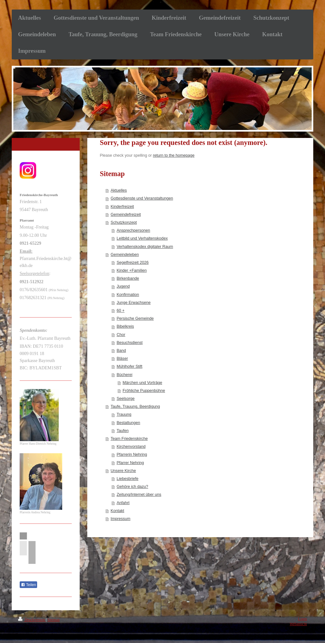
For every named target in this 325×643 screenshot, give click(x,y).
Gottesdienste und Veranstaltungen (142, 198)
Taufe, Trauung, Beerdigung (135, 406)
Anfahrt (122, 503)
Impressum (120, 518)
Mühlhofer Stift (129, 366)
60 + (120, 310)
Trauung (123, 414)
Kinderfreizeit (122, 206)
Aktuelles (119, 190)
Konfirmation (127, 294)
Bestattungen (128, 423)
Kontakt (117, 511)
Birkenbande (127, 278)
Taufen (122, 430)
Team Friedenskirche (129, 438)
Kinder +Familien (131, 270)
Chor (120, 334)
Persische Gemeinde (135, 318)
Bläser (122, 358)
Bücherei (124, 375)
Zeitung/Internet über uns (138, 494)
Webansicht (298, 624)
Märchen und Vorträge (142, 382)
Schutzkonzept (124, 222)
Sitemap (54, 620)
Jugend (122, 286)
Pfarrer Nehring (130, 463)
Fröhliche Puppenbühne (144, 390)
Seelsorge (125, 398)
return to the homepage (174, 155)
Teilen (28, 585)
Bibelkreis (125, 326)
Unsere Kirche (123, 471)
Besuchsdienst (129, 342)
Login (302, 619)
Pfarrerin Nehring (131, 454)
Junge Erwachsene (133, 302)
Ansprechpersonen (133, 230)
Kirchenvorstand (130, 446)
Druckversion (32, 620)
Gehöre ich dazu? (132, 486)
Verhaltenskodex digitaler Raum (144, 246)
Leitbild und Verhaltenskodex (142, 238)
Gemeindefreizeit (126, 214)
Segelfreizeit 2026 (132, 262)
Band (121, 350)
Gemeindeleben (125, 254)
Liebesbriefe (127, 478)
